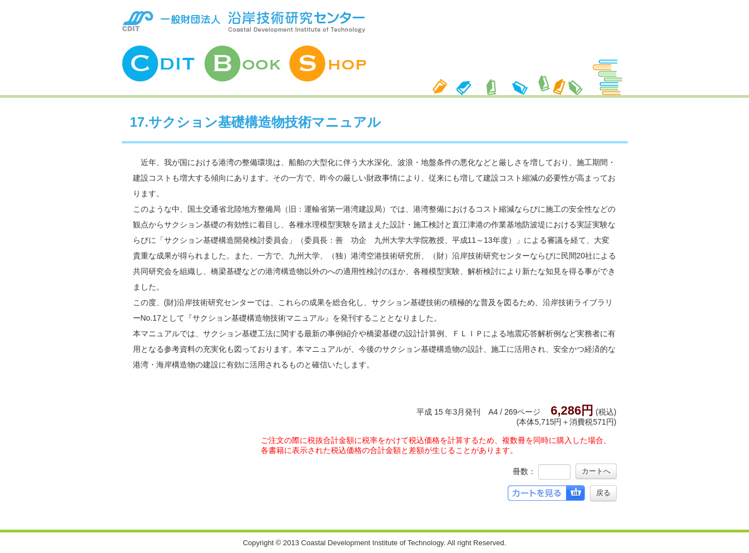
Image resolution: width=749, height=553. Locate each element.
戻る (603, 493)
